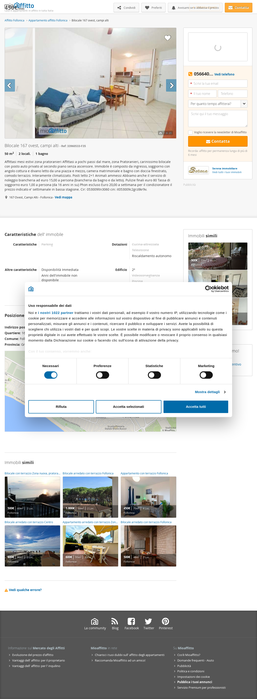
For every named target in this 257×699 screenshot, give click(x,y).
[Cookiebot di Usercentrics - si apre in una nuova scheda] (208, 288)
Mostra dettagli (207, 392)
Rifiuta (61, 407)
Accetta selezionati (128, 407)
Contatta (218, 141)
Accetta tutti (196, 407)
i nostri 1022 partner (55, 313)
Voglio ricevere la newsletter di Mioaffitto (220, 132)
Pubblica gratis (204, 7)
